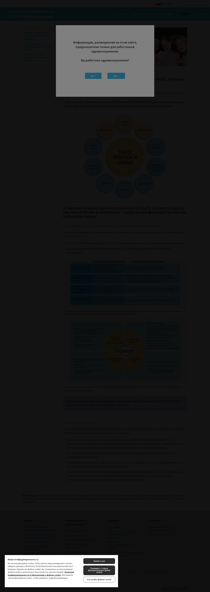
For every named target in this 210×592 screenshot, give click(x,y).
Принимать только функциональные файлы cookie (99, 570)
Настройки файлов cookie (99, 579)
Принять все (99, 561)
